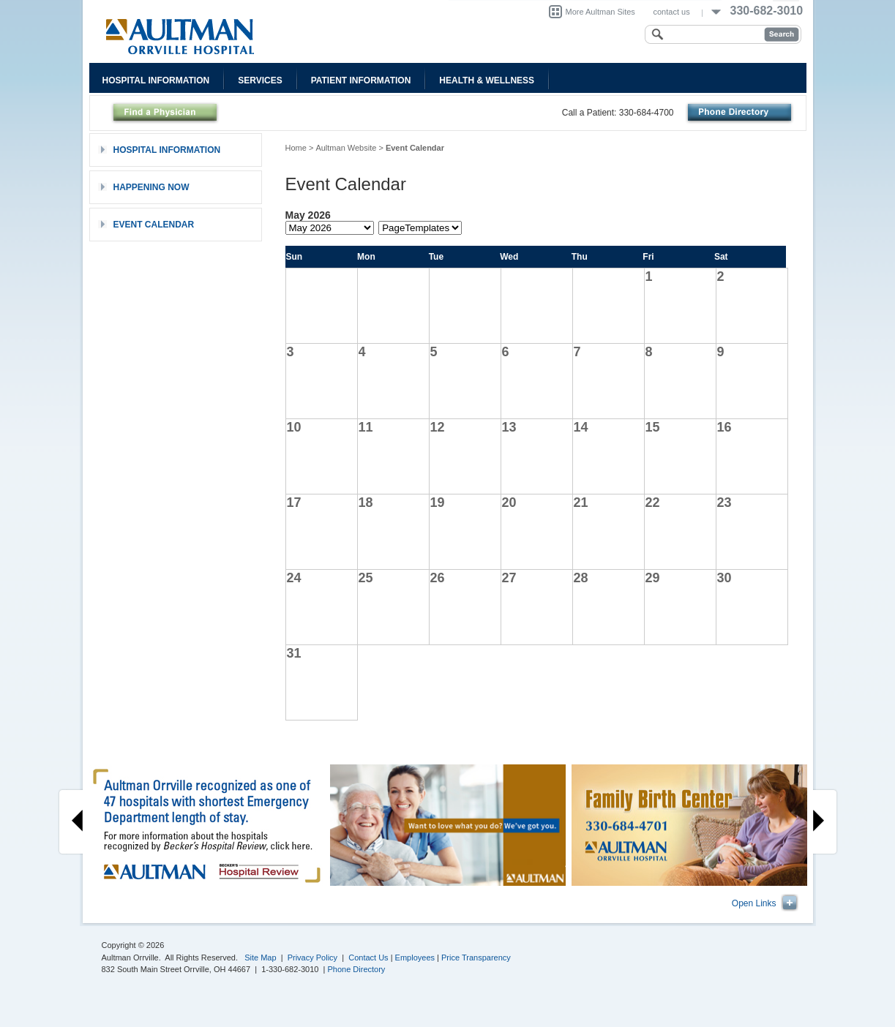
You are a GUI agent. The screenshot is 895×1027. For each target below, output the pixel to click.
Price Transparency (476, 957)
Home (296, 147)
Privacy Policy (312, 957)
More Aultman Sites (600, 11)
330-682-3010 (767, 10)
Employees (415, 957)
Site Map (260, 957)
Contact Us (368, 957)
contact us (672, 11)
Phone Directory (357, 969)
